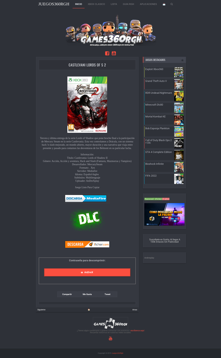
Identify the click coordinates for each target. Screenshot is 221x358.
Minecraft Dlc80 (154, 104)
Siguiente (41, 310)
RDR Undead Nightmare (158, 92)
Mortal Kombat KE (155, 116)
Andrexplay (149, 258)
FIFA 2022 (151, 175)
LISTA (114, 4)
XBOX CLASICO (96, 4)
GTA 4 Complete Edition (158, 152)
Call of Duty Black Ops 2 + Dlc (158, 141)
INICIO (78, 4)
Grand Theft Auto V (156, 80)
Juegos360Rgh (53, 4)
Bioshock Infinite (154, 163)
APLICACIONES (148, 4)
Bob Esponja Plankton (157, 128)
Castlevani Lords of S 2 (87, 64)
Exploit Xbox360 (154, 69)
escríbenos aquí (137, 330)
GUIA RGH (128, 4)
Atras (134, 310)
